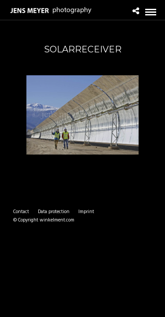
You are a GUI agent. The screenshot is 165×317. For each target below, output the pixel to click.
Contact (21, 212)
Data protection (54, 212)
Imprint (86, 212)
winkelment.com (57, 220)
